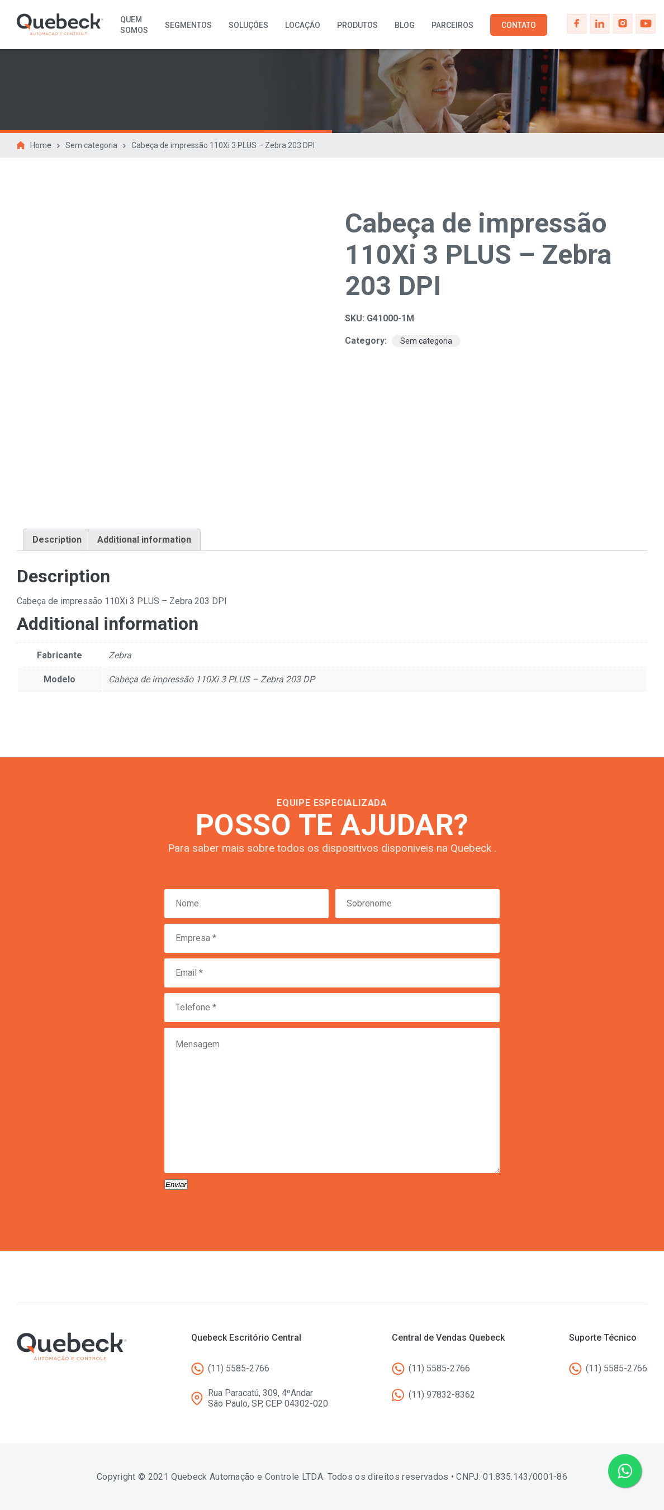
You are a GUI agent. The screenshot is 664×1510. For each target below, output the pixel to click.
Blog (405, 25)
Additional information (144, 539)
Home (40, 145)
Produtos (357, 25)
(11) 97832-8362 (442, 1394)
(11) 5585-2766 (238, 1368)
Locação (302, 25)
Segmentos (188, 25)
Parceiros (452, 25)
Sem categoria (91, 145)
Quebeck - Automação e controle (60, 24)
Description (57, 539)
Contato (518, 25)
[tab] (57, 540)
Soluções (248, 25)
